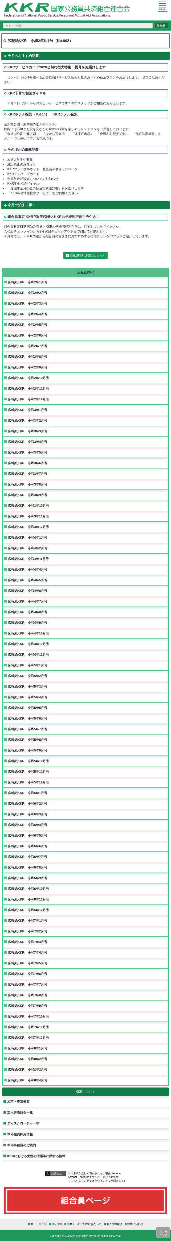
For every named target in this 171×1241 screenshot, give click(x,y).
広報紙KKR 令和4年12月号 (28, 654)
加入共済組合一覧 (20, 1112)
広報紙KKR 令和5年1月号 (27, 665)
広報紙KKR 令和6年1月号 (27, 793)
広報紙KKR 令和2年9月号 (27, 367)
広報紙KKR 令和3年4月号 (27, 441)
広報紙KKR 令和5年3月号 (27, 686)
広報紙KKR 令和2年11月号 (28, 388)
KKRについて (85, 1091)
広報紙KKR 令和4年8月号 (27, 612)
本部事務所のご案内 (21, 1145)
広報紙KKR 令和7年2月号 (27, 931)
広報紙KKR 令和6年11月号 (28, 899)
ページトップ (163, 1233)
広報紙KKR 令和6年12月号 (28, 910)
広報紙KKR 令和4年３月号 (28, 559)
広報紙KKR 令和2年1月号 (27, 282)
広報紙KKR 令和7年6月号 (27, 974)
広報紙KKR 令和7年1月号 (27, 920)
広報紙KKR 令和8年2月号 (27, 1059)
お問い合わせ (135, 1223)
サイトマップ (39, 1223)
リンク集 (56, 1223)
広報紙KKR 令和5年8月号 (27, 739)
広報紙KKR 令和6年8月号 (27, 867)
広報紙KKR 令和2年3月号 (27, 303)
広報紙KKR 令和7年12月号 (28, 1037)
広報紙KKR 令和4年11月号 (28, 644)
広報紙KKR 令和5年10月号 (28, 761)
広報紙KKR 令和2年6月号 (27, 335)
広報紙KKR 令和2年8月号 (27, 356)
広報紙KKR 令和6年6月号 (27, 846)
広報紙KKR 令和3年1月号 (27, 410)
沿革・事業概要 (18, 1101)
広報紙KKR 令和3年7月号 (27, 473)
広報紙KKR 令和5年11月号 (28, 771)
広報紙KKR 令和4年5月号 (27, 580)
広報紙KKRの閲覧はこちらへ (87, 255)
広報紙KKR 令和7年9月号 (27, 1005)
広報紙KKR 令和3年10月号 (28, 505)
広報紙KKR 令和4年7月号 (27, 601)
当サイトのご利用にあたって (84, 1223)
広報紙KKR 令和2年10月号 (28, 378)
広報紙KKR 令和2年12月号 (28, 399)
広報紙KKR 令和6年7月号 (27, 856)
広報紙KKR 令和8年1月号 (27, 1048)
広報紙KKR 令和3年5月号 (27, 452)
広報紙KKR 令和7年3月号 (27, 942)
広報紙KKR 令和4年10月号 (28, 633)
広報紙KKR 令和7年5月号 (27, 963)
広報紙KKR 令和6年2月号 (27, 803)
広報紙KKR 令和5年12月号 (28, 782)
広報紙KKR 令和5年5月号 (27, 707)
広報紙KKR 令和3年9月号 (27, 495)
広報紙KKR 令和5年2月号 (27, 676)
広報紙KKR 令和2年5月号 (27, 324)
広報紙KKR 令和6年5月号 (27, 835)
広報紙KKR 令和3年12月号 (28, 527)
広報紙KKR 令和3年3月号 (27, 431)
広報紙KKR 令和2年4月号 (27, 314)
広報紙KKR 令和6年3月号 (27, 814)
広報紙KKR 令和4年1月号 (27, 537)
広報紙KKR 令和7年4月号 (27, 952)
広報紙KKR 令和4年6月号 (27, 590)
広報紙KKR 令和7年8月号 (27, 995)
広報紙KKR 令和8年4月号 (27, 1080)
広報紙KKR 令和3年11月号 (28, 516)
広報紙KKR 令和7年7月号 (27, 984)
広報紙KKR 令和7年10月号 (28, 1016)
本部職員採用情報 (20, 1134)
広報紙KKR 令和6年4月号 (27, 825)
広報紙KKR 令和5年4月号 (27, 697)
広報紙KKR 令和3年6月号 (27, 463)
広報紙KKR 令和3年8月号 (27, 484)
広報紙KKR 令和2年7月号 (27, 346)
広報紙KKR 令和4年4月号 (27, 569)
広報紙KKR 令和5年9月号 (27, 750)
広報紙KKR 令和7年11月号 (28, 1027)
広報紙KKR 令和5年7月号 (27, 729)
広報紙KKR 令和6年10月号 (28, 888)
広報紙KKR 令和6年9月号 (27, 878)
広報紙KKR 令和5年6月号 (27, 718)
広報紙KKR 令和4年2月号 (27, 548)
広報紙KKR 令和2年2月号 (27, 292)
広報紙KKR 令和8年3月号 (27, 1069)
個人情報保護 (114, 1223)
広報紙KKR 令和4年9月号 (27, 622)
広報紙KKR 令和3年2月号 (27, 420)
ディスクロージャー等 (23, 1123)
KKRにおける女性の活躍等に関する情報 (36, 1156)
